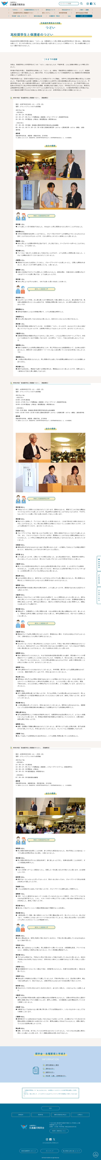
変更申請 (40, 1114)
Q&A (69, 16)
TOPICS (14, 9)
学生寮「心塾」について (19, 16)
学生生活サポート (67, 9)
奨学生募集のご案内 (52, 1065)
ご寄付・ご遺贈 (84, 9)
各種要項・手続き (54, 16)
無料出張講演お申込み (60, 1114)
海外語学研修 (63, 12)
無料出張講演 (38, 16)
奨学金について (50, 9)
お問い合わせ (83, 16)
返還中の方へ (50, 1072)
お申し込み (99, 596)
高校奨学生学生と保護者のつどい (23, 12)
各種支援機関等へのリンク (28, 1151)
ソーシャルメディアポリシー (50, 1142)
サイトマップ (49, 1151)
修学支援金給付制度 (82, 12)
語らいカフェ (46, 12)
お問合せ (80, 1114)
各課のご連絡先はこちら (59, 1130)
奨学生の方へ (50, 1068)
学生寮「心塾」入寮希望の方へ (56, 1076)
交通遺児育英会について (31, 9)
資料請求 (20, 1114)
